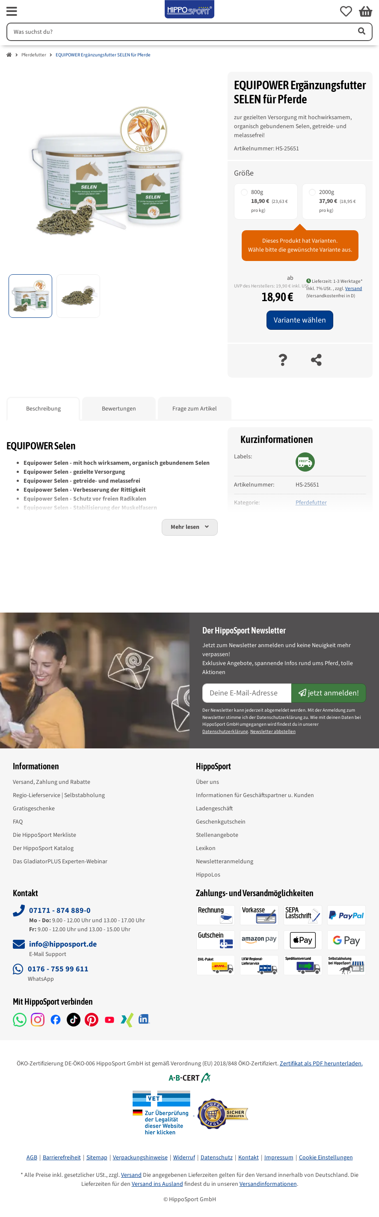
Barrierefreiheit (62, 1157)
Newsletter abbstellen (273, 731)
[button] (346, 11)
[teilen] (316, 360)
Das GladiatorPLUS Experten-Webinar (60, 861)
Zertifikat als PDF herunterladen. (321, 1063)
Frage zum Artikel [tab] (194, 409)
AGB (32, 1157)
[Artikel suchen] (361, 32)
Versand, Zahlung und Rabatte (51, 782)
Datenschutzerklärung (225, 731)
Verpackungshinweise (140, 1157)
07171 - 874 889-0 (60, 910)
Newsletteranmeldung (224, 861)
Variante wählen (300, 320)
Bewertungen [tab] (119, 409)
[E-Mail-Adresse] (247, 693)
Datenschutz (217, 1157)
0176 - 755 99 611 (58, 969)
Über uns (207, 782)
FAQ (18, 822)
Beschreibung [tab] (43, 409)
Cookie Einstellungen (326, 1157)
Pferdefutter (33, 55)
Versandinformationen (268, 1184)
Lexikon (206, 848)
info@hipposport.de (63, 944)
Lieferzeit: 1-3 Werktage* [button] (334, 281)
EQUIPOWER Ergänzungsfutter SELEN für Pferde (103, 55)
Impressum (278, 1157)
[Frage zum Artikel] (282, 360)
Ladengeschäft (214, 808)
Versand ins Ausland (157, 1184)
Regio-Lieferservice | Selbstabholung (59, 795)
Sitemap (96, 1157)
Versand (353, 288)
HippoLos (208, 875)
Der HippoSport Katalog (43, 848)
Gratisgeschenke (34, 808)
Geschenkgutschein (221, 822)
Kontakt (248, 1157)
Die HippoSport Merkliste (44, 835)
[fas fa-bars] (11, 12)
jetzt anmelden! (329, 693)
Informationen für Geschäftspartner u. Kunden (255, 795)
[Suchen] (178, 32)
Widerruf (184, 1157)
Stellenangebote (217, 835)
